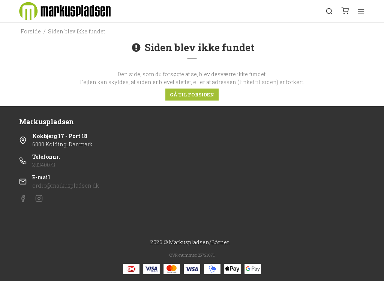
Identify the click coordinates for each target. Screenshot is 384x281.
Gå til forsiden (192, 95)
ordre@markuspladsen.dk (65, 185)
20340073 (43, 164)
